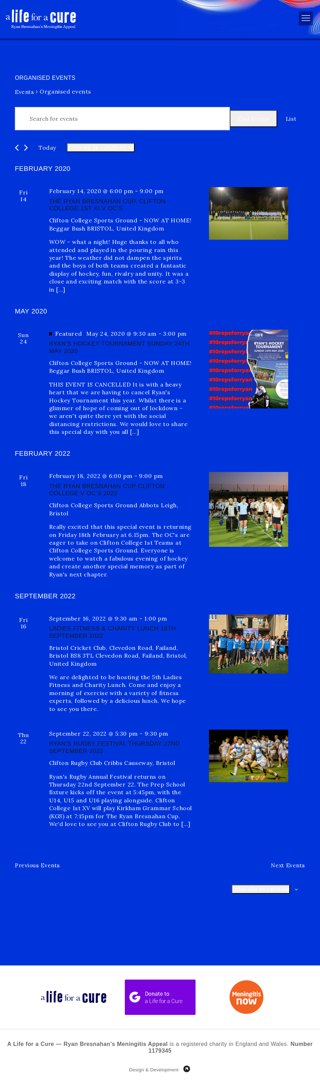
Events (24, 91)
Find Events (253, 118)
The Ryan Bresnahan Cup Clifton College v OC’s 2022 (107, 490)
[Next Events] (26, 147)
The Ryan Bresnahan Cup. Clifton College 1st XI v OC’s (107, 205)
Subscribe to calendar (259, 889)
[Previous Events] (17, 147)
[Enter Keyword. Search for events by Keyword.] (122, 118)
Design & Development (154, 1070)
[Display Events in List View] (291, 118)
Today (47, 147)
